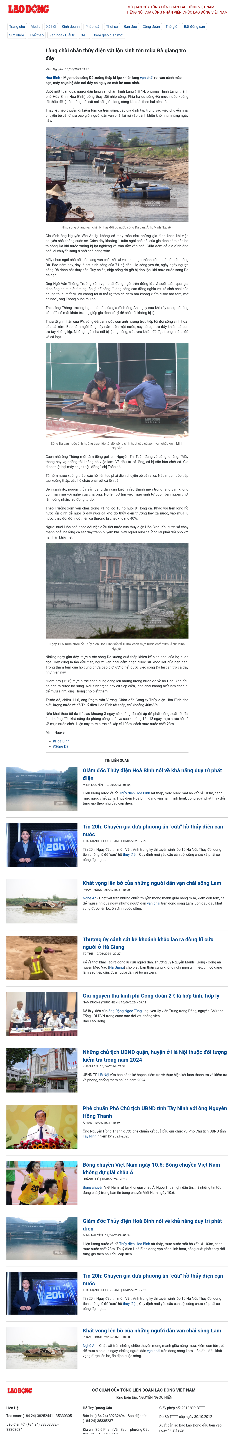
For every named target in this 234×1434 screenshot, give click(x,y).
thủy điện (130, 854)
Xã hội (51, 26)
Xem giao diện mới (108, 35)
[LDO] (41, 789)
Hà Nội (103, 1075)
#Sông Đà (60, 746)
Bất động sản (194, 26)
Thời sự (112, 26)
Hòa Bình (53, 78)
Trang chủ (17, 26)
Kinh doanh (71, 26)
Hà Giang (116, 967)
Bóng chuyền (93, 1187)
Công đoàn (151, 26)
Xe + (84, 35)
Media (36, 26)
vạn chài (146, 78)
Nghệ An (89, 898)
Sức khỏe (16, 35)
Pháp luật (92, 26)
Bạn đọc (130, 26)
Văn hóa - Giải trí (62, 35)
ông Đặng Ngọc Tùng (125, 1011)
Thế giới (172, 26)
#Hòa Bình (61, 741)
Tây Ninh (90, 1136)
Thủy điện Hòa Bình (134, 793)
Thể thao (37, 35)
